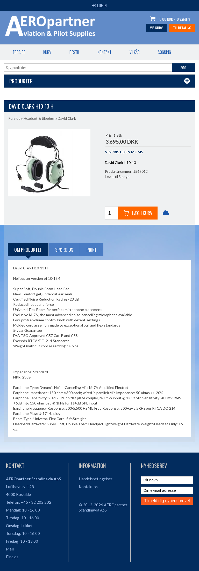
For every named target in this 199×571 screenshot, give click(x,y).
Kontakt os (88, 486)
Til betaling (182, 27)
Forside (19, 52)
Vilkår (135, 52)
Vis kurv (156, 27)
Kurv (47, 52)
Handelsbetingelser (95, 478)
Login (99, 5)
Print (92, 249)
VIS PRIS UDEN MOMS (124, 152)
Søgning (164, 52)
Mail (10, 549)
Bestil (74, 52)
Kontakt (104, 52)
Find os (12, 556)
